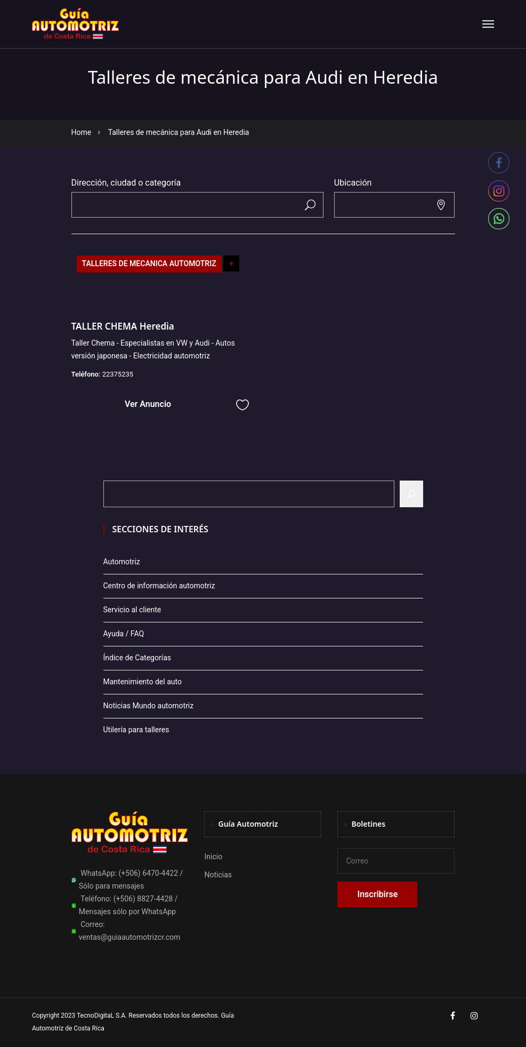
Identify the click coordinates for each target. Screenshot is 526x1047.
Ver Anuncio (148, 404)
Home (81, 132)
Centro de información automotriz (159, 585)
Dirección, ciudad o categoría (126, 183)
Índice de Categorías (137, 657)
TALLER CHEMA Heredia (122, 326)
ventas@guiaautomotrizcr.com (130, 937)
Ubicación (353, 183)
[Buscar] (411, 494)
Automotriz (121, 561)
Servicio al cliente (132, 609)
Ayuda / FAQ (123, 633)
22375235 (117, 374)
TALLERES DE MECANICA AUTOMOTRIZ (149, 263)
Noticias (218, 874)
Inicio (213, 856)
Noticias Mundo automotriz (148, 705)
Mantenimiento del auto (142, 681)
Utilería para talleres (136, 729)
